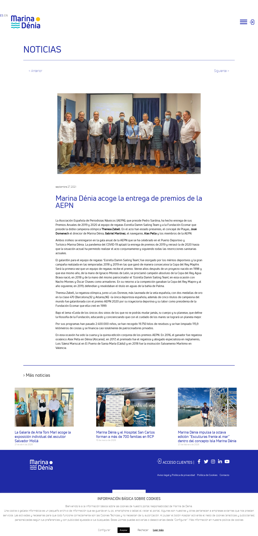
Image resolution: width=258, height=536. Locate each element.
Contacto (224, 475)
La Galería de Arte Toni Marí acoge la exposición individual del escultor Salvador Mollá (43, 436)
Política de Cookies (207, 475)
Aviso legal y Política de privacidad (176, 475)
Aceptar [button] (124, 530)
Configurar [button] (104, 530)
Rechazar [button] (143, 530)
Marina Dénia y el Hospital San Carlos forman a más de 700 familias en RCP (125, 434)
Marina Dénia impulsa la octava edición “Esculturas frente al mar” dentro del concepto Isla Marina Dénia (207, 436)
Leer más (158, 530)
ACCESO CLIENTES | (175, 462)
